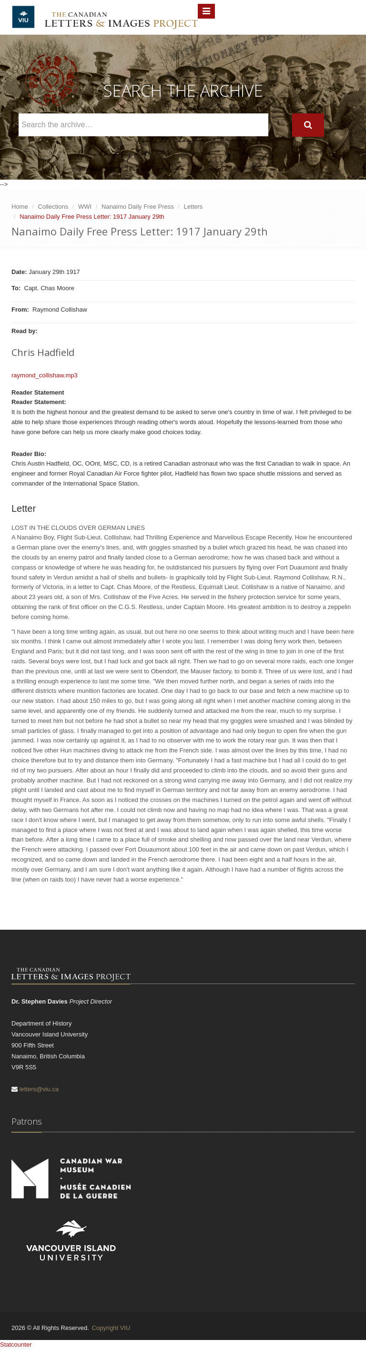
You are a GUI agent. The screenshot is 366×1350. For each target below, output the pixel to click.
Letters (193, 206)
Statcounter (16, 1344)
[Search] (308, 125)
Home (19, 206)
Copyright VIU (111, 1327)
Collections (53, 206)
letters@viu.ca (39, 1089)
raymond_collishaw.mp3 (44, 375)
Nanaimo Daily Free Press (138, 206)
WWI (85, 206)
